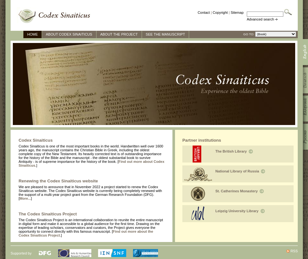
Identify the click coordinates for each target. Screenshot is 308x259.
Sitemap (237, 12)
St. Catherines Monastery (239, 191)
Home (32, 34)
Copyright (220, 12)
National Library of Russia (240, 171)
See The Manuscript (165, 34)
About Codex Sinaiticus (69, 34)
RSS (294, 251)
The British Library (234, 151)
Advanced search (260, 19)
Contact (204, 12)
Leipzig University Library (240, 211)
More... (25, 198)
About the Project (119, 34)
